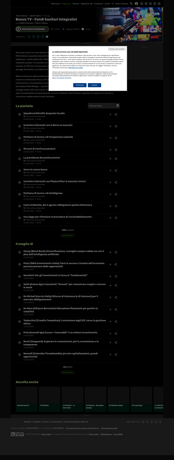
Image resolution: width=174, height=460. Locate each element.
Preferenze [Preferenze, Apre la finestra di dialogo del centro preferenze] (80, 85)
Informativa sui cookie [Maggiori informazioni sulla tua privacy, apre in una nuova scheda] (75, 67)
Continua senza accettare (116, 49)
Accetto (94, 85)
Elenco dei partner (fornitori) (61, 78)
